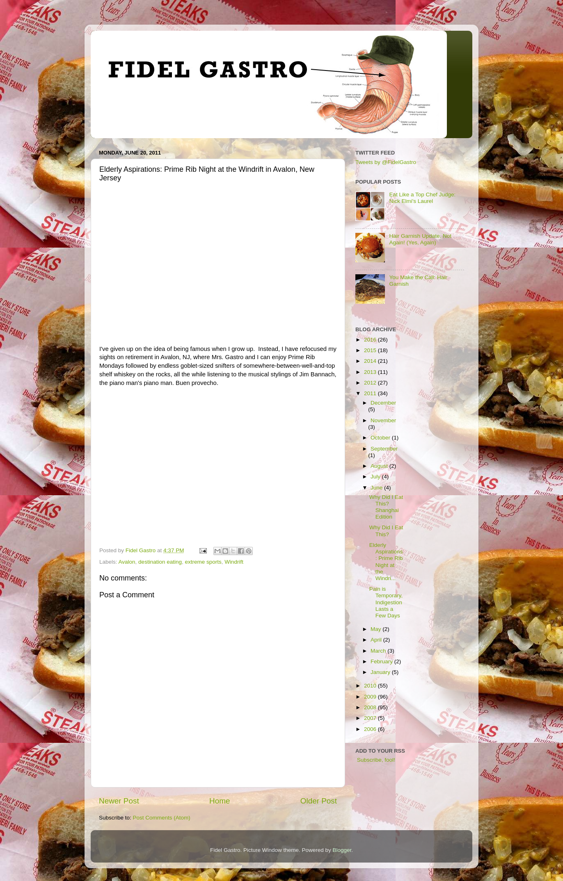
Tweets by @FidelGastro (385, 162)
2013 (371, 372)
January (381, 672)
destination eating (160, 562)
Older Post (318, 801)
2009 (371, 697)
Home (219, 801)
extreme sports (203, 562)
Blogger (342, 850)
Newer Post (119, 801)
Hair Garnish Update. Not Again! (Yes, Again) (420, 239)
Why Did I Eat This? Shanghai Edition (386, 507)
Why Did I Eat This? (386, 530)
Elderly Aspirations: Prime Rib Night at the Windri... (386, 561)
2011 (371, 393)
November (383, 420)
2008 (371, 707)
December (383, 403)
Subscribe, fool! (375, 760)
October (381, 438)
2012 (371, 383)
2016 (371, 340)
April (377, 640)
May (376, 629)
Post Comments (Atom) (161, 818)
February (382, 661)
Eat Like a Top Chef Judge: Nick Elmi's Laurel (422, 197)
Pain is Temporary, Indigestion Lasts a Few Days (386, 602)
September (384, 449)
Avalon (127, 562)
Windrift (233, 562)
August (380, 466)
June (377, 488)
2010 (371, 686)
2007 (371, 718)
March (379, 651)
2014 (371, 361)
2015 (371, 350)
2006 (371, 729)
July (376, 477)
